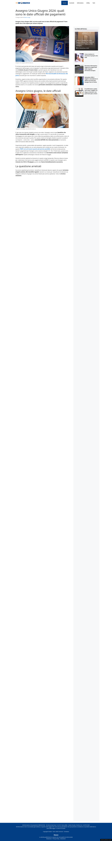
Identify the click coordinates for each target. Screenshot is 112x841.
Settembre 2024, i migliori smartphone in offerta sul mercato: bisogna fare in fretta (91, 79)
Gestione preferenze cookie (106, 839)
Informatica (80, 3)
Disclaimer (63, 838)
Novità (64, 3)
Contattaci (66, 831)
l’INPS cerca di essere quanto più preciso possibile (35, 149)
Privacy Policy (56, 838)
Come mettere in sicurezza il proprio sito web (91, 55)
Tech (94, 3)
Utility (88, 3)
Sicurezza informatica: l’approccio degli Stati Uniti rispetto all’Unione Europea (91, 68)
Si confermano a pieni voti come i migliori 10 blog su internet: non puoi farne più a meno (91, 91)
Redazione (49, 838)
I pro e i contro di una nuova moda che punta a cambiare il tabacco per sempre (85, 43)
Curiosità (71, 3)
